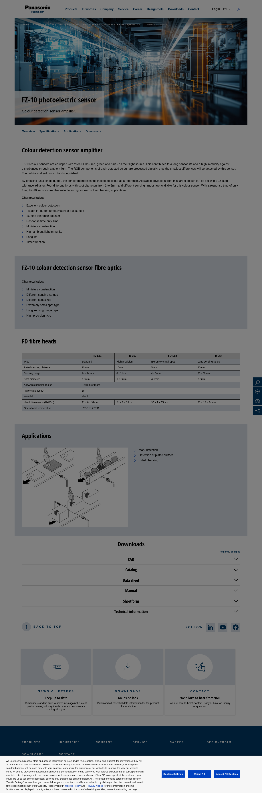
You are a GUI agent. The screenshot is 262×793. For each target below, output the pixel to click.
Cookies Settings (173, 774)
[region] (131, 774)
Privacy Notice (95, 785)
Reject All (199, 774)
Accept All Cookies (227, 774)
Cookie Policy (73, 785)
